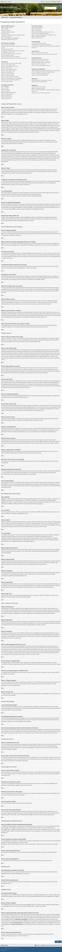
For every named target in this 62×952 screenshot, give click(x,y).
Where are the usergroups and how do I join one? (43, 32)
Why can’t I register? (5, 30)
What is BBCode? (5, 86)
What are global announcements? (8, 92)
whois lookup (46, 916)
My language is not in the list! (8, 52)
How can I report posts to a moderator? (10, 76)
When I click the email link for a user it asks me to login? (14, 58)
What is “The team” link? (37, 38)
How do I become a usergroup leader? (40, 33)
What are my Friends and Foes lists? (40, 52)
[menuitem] (9, 1)
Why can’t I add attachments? (8, 74)
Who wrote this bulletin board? (39, 87)
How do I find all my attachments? (39, 81)
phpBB (38, 279)
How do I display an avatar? (7, 55)
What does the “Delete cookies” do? (9, 39)
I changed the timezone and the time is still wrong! (13, 50)
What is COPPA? (4, 29)
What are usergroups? (36, 30)
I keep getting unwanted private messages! (41, 44)
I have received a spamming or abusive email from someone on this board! (46, 46)
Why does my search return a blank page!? (41, 62)
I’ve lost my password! (6, 36)
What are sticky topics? (6, 95)
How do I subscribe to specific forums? (40, 73)
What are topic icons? (6, 98)
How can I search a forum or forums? (40, 59)
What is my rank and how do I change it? (10, 56)
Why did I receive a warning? (7, 75)
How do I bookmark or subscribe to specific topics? (43, 72)
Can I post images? (5, 91)
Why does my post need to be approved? (10, 79)
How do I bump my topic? (7, 81)
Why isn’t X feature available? (38, 88)
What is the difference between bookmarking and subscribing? (46, 70)
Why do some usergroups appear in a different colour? (44, 35)
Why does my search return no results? (40, 61)
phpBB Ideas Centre (10, 906)
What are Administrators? (37, 27)
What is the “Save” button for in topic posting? (11, 78)
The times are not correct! (7, 49)
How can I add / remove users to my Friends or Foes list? (44, 54)
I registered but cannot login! (8, 32)
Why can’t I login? (5, 33)
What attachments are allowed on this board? (42, 80)
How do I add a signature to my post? (9, 66)
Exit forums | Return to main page (7, 11)
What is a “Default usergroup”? (38, 36)
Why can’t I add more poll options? (9, 69)
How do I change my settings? (8, 44)
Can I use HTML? (5, 88)
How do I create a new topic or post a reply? (11, 63)
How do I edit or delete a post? (8, 65)
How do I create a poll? (6, 68)
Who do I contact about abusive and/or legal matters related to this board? (46, 90)
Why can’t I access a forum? (7, 72)
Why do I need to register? (7, 27)
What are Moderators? (37, 29)
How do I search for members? (38, 64)
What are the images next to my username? (11, 53)
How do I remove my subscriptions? (40, 75)
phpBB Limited (43, 895)
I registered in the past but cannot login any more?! (13, 35)
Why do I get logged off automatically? (10, 38)
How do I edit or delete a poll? (8, 71)
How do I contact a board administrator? (41, 93)
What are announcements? (7, 94)
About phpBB (47, 896)
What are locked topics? (6, 97)
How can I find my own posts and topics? (41, 65)
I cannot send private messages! (39, 43)
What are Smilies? (5, 89)
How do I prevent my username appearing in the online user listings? (15, 46)
